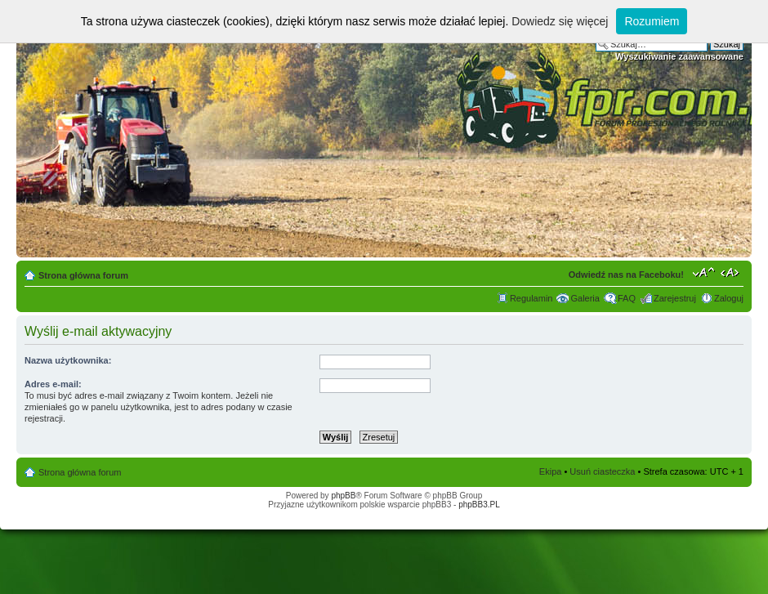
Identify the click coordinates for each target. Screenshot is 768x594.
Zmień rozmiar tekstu (704, 272)
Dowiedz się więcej (559, 21)
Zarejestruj (675, 298)
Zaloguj (728, 298)
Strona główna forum (83, 275)
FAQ (627, 298)
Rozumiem (651, 21)
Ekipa (550, 471)
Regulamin (531, 298)
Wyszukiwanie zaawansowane (679, 56)
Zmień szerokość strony (731, 272)
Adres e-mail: (53, 384)
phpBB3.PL (479, 504)
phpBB (343, 495)
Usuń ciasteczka (602, 471)
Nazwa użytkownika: (68, 360)
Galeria (584, 298)
